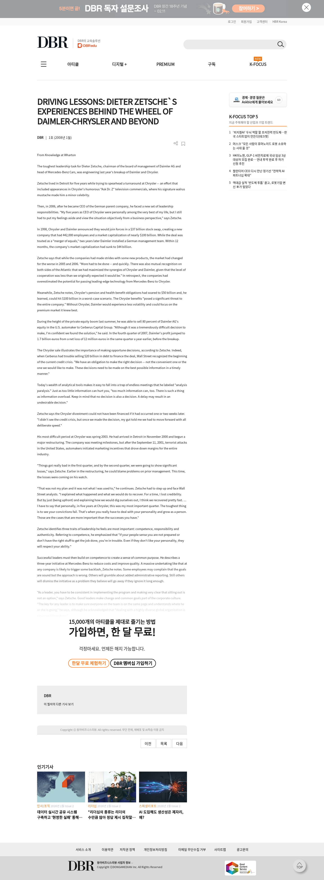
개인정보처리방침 (155, 849)
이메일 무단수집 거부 (192, 849)
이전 (148, 743)
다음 (179, 743)
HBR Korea (279, 21)
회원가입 (246, 21)
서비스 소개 (83, 849)
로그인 (232, 21)
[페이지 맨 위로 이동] (300, 867)
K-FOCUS (258, 64)
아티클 (73, 64)
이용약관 (107, 849)
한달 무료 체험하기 (89, 663)
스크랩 (183, 144)
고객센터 (262, 21)
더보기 (176, 143)
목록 (163, 743)
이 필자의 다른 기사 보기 (59, 704)
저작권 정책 (127, 849)
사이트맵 (220, 849)
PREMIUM (165, 64)
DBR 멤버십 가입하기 (133, 663)
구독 (212, 64)
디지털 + (119, 64)
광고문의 (242, 849)
